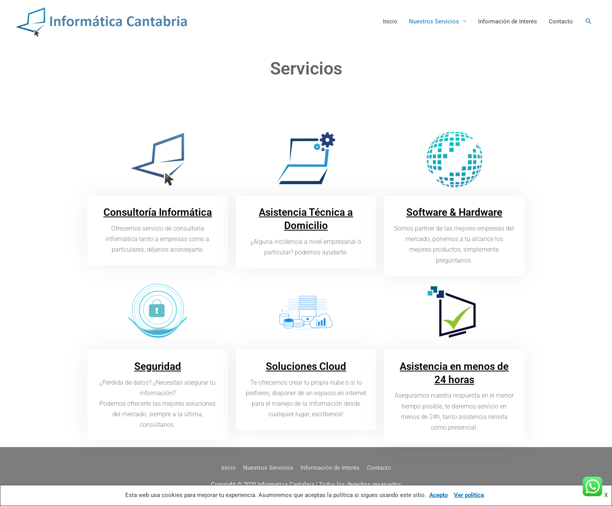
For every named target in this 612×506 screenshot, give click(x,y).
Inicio (390, 21)
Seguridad (157, 366)
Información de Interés (507, 21)
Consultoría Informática (157, 212)
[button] (588, 21)
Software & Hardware (454, 212)
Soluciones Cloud (306, 366)
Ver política (469, 495)
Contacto (561, 21)
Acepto (438, 495)
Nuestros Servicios (434, 21)
